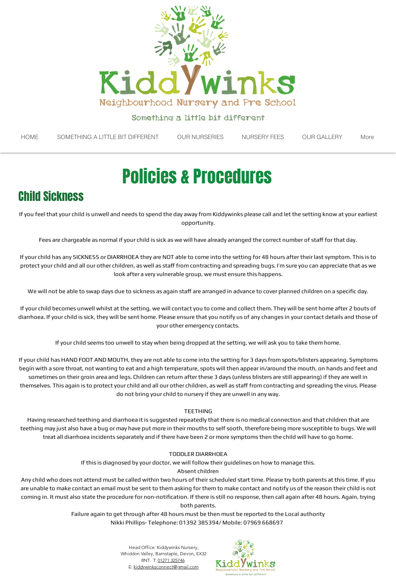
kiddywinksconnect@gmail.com (166, 567)
